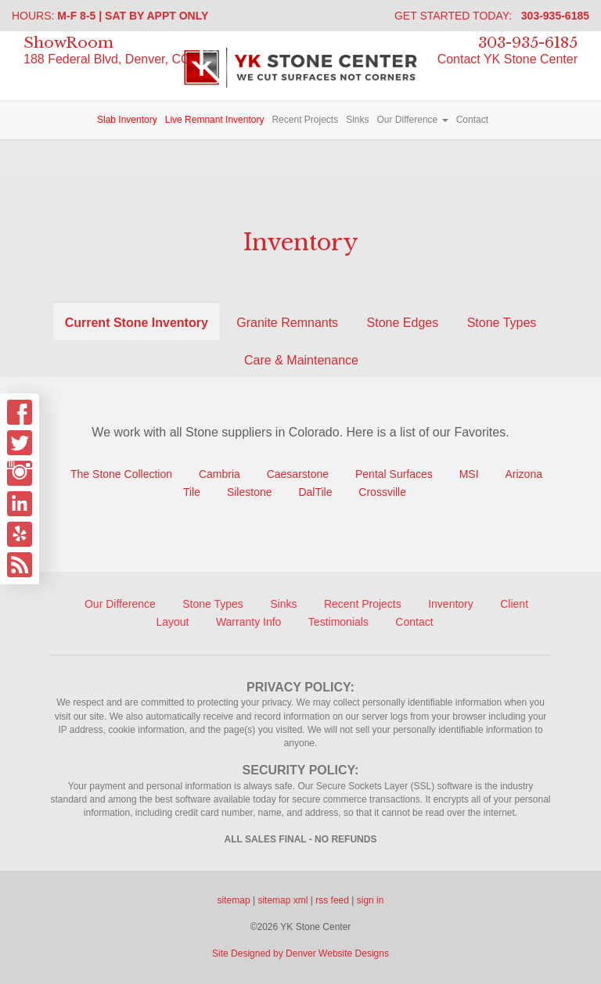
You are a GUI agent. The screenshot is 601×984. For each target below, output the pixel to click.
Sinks (357, 119)
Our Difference (412, 119)
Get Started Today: (491, 15)
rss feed (332, 900)
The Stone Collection (121, 474)
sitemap (234, 900)
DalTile (315, 492)
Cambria (219, 474)
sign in (370, 900)
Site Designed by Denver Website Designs (300, 953)
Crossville (382, 492)
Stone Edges (403, 322)
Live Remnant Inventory (215, 119)
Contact (472, 119)
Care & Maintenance (301, 360)
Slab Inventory (127, 119)
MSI (469, 474)
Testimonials (338, 622)
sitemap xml (282, 900)
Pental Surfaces (394, 474)
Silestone (251, 492)
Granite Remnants (287, 322)
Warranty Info (249, 622)
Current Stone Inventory (136, 322)
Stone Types (502, 322)
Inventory (450, 604)
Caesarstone (298, 474)
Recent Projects (305, 119)
